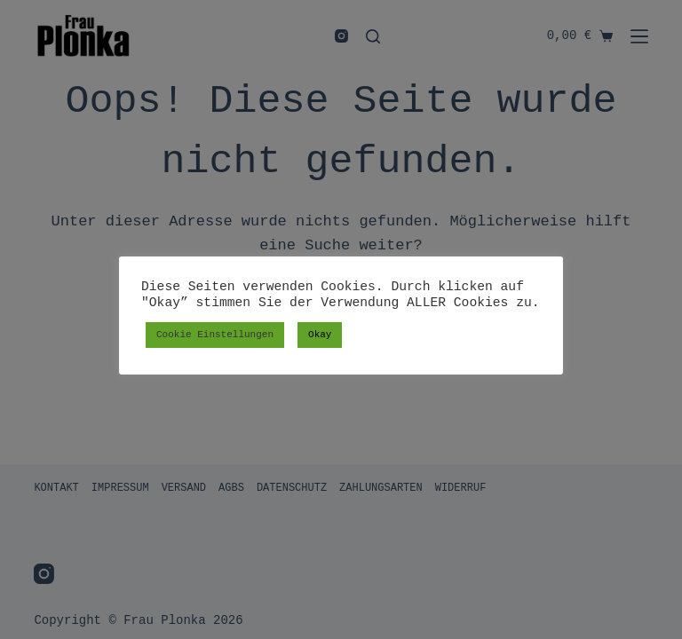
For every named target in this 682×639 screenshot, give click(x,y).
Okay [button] (319, 334)
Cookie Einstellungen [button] (215, 334)
